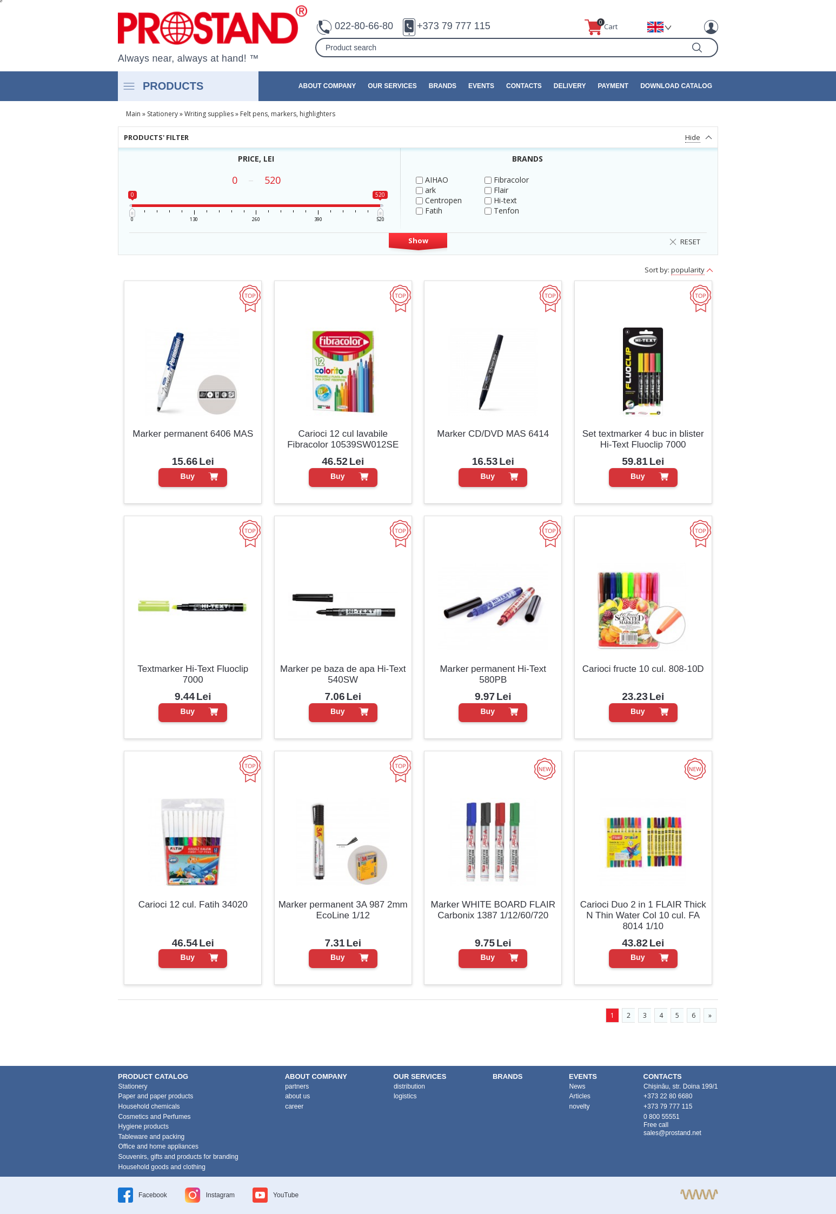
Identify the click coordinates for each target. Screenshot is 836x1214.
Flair (496, 190)
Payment (613, 86)
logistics (405, 1096)
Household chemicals (149, 1106)
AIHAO (432, 180)
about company (327, 86)
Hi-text (501, 200)
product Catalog (153, 1076)
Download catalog (676, 86)
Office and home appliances (158, 1146)
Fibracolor (507, 180)
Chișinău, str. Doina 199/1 (680, 1086)
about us (297, 1096)
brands (442, 86)
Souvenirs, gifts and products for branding (178, 1156)
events (481, 86)
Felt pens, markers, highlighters (287, 113)
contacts (524, 86)
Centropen (439, 200)
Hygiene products (143, 1126)
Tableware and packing (151, 1136)
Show (418, 240)
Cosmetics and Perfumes (154, 1116)
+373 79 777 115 (453, 26)
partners (297, 1086)
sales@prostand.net (672, 1133)
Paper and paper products (156, 1096)
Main (133, 113)
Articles (579, 1096)
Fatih (429, 210)
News (577, 1086)
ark (426, 190)
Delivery (570, 86)
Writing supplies (209, 113)
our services (392, 86)
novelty (579, 1106)
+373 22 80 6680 (667, 1096)
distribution (409, 1086)
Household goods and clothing (161, 1167)
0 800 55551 (661, 1116)
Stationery (162, 113)
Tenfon (502, 210)
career (294, 1106)
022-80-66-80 (364, 26)
